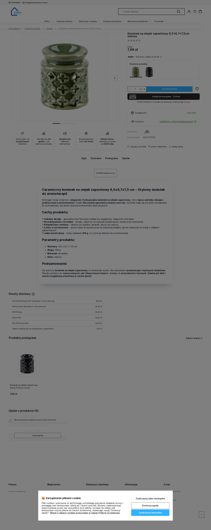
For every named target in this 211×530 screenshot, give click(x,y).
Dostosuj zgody (150, 505)
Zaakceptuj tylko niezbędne (150, 498)
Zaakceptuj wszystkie (150, 512)
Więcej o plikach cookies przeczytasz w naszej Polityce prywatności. (85, 512)
